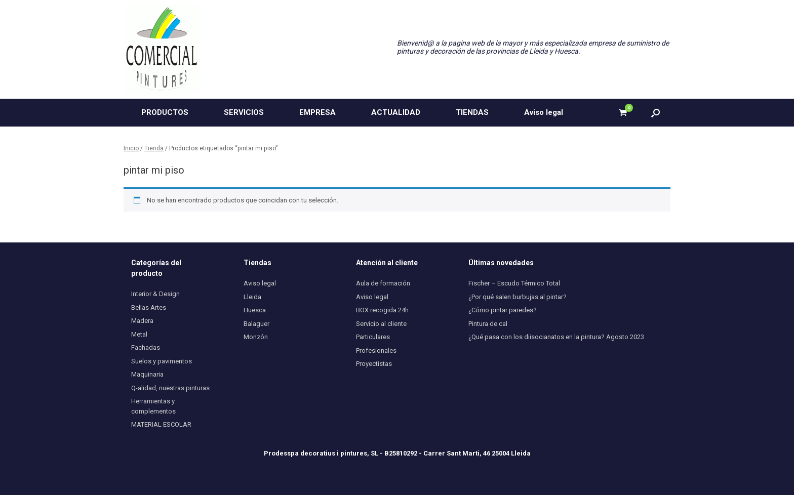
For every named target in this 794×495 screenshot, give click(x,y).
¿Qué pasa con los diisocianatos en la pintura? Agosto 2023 (556, 337)
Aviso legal (543, 112)
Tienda (154, 148)
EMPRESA (317, 112)
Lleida (252, 297)
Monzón (256, 337)
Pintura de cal (487, 323)
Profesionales (376, 350)
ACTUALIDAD (395, 112)
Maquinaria (147, 374)
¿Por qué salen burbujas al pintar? (517, 297)
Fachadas (145, 347)
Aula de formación (383, 283)
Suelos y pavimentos (161, 361)
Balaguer (256, 323)
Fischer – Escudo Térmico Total (514, 283)
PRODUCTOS (164, 112)
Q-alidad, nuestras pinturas (170, 388)
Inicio (131, 148)
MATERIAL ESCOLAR (161, 424)
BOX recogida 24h (382, 310)
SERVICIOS (244, 112)
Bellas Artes (148, 307)
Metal (139, 334)
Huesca (255, 310)
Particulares (373, 337)
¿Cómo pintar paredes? (502, 310)
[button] (655, 113)
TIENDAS (472, 112)
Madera (142, 320)
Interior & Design (155, 294)
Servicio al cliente (381, 323)
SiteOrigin (414, 474)
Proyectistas (374, 363)
